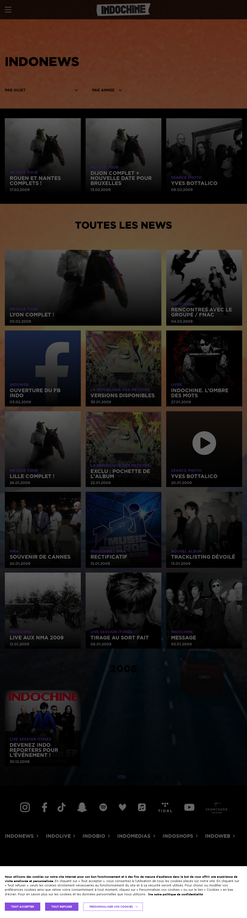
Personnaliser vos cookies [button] (111, 906)
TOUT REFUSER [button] (61, 906)
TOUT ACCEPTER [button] (22, 906)
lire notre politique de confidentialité (175, 894)
